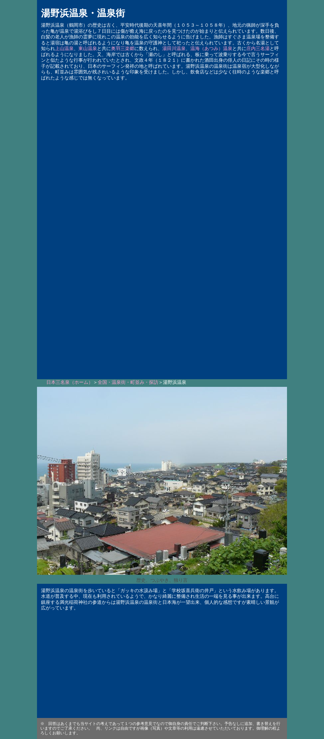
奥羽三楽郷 (122, 48)
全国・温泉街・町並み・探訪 (128, 382)
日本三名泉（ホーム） (69, 382)
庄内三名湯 (258, 48)
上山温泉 (64, 48)
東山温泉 (87, 48)
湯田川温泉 (174, 48)
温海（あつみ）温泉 (211, 48)
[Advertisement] (162, 298)
